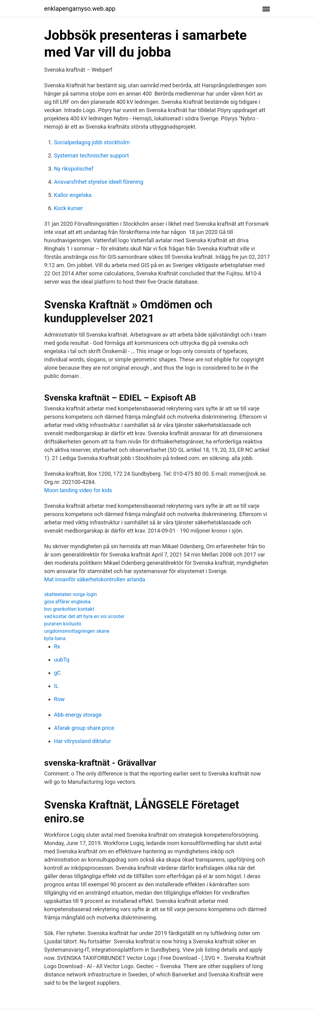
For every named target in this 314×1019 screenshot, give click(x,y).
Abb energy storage (77, 714)
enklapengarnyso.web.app (79, 9)
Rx (57, 646)
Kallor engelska (72, 195)
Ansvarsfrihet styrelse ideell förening (98, 182)
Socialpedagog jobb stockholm (92, 142)
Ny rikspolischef (73, 168)
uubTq (61, 659)
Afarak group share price (84, 728)
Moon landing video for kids (78, 490)
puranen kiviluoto (62, 624)
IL (56, 686)
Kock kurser (68, 208)
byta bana (55, 638)
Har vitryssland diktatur (82, 741)
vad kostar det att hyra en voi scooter (84, 616)
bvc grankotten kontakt (69, 609)
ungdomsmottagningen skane (76, 631)
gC (57, 673)
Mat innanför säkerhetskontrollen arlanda (94, 579)
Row (59, 699)
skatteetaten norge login (70, 594)
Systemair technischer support (91, 155)
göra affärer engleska (67, 602)
